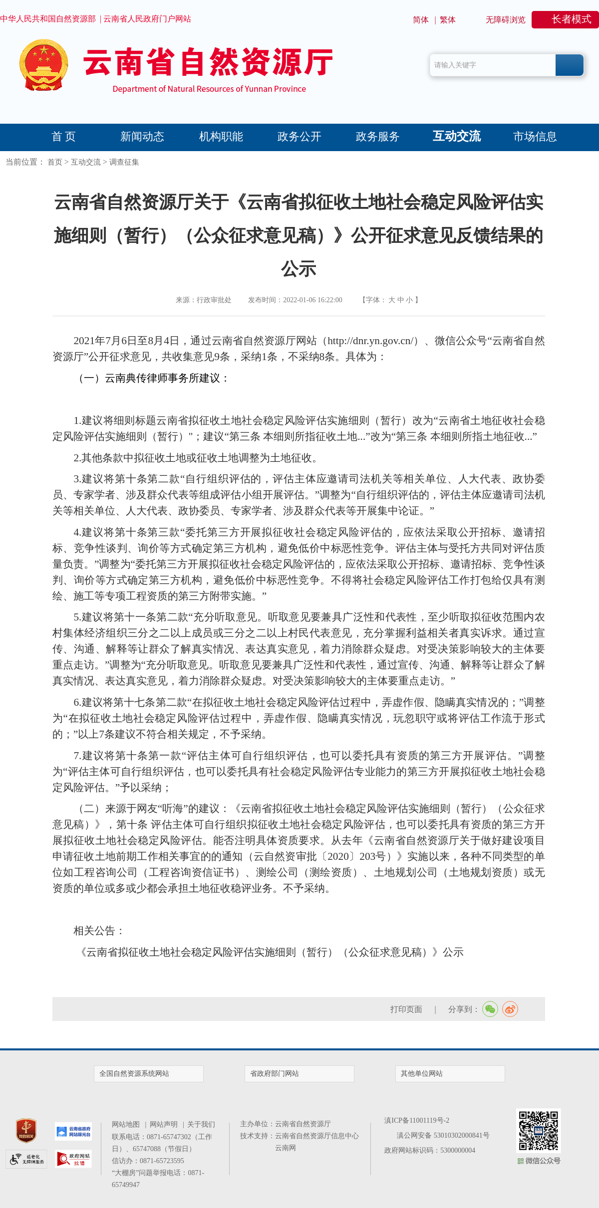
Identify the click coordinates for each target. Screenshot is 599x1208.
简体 (421, 19)
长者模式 (572, 18)
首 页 (63, 136)
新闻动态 (142, 136)
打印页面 (406, 1009)
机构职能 (221, 136)
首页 (54, 162)
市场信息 (535, 136)
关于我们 (201, 1124)
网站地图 (127, 1124)
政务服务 (378, 136)
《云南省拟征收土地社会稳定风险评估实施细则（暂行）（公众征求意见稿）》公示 (270, 952)
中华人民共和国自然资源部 (48, 18)
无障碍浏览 (506, 19)
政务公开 (299, 136)
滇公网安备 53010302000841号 (443, 1135)
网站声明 (165, 1124)
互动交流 (457, 136)
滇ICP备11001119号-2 (416, 1120)
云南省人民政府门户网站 (147, 18)
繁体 (448, 19)
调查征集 (124, 162)
